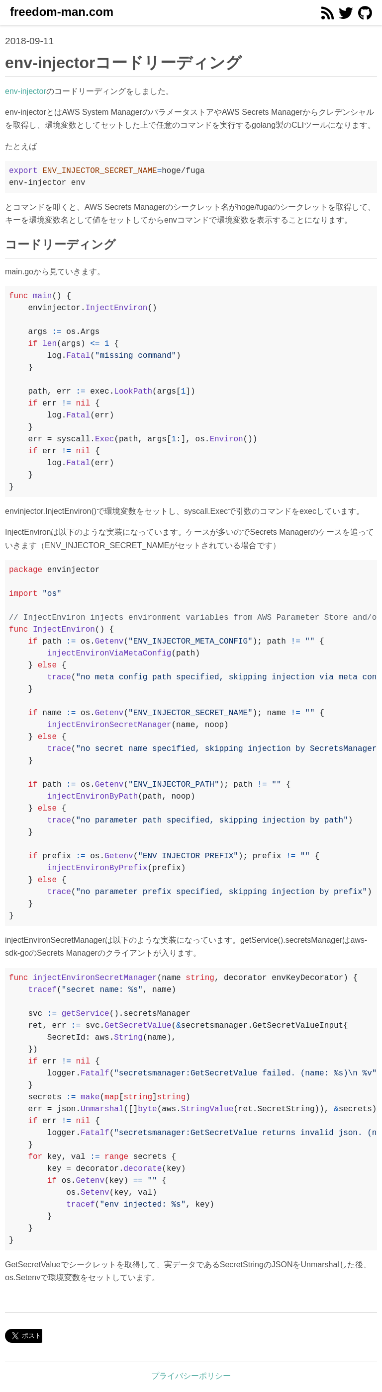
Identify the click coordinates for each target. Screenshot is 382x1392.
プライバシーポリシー (191, 1376)
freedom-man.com (61, 11)
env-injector (25, 91)
